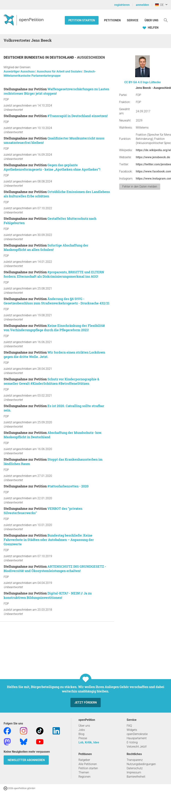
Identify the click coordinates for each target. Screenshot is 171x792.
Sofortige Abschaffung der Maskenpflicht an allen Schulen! (46, 247)
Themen (83, 772)
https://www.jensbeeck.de (153, 157)
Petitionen (112, 20)
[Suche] (166, 20)
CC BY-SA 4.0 (133, 82)
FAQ (129, 725)
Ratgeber (84, 760)
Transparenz (135, 760)
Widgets (132, 730)
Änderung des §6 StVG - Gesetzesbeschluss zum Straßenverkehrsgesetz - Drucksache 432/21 (56, 301)
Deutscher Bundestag (24, 57)
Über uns (84, 725)
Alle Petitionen (87, 764)
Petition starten (81, 20)
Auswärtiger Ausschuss (19, 71)
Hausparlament (137, 738)
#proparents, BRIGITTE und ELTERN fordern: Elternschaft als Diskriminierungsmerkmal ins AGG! (54, 274)
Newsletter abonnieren (26, 760)
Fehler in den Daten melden (139, 186)
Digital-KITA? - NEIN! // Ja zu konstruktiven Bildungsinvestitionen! (48, 595)
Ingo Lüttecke (152, 82)
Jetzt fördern (85, 702)
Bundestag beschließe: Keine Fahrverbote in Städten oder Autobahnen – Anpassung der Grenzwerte (49, 539)
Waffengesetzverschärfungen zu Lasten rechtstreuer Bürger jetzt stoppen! (56, 91)
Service (132, 20)
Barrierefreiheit (136, 776)
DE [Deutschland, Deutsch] (159, 5)
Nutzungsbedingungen (141, 764)
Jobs (81, 730)
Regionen (84, 776)
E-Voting (132, 742)
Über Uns (151, 20)
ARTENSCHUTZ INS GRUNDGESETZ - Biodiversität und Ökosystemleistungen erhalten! (55, 568)
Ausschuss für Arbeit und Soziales (60, 71)
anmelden (142, 5)
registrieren (122, 5)
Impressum (134, 772)
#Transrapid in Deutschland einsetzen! (77, 116)
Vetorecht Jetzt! (137, 746)
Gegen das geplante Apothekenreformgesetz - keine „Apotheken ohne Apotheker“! (52, 167)
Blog (81, 734)
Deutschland (62, 57)
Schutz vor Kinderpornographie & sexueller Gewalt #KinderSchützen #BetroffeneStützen (51, 381)
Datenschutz (135, 768)
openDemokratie (137, 734)
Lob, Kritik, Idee (88, 742)
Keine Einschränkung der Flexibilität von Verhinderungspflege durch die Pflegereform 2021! (54, 327)
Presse (82, 738)
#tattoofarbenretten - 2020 (68, 486)
